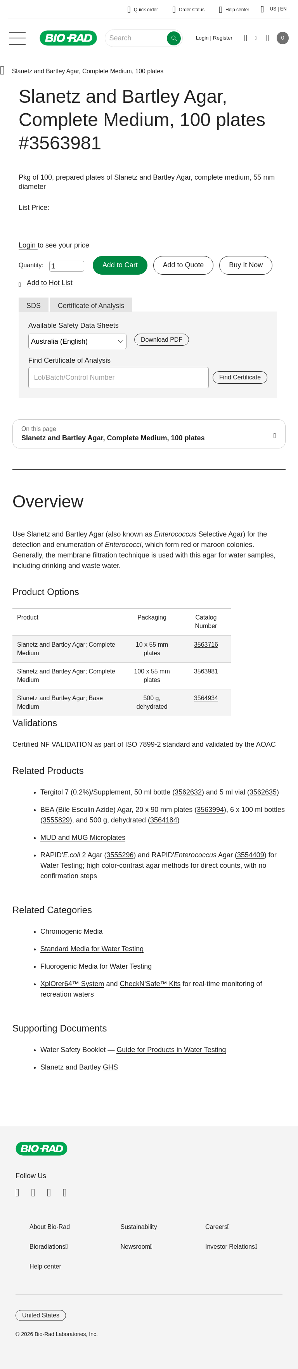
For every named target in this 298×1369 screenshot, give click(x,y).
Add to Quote (183, 265)
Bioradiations (47, 1246)
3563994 (210, 809)
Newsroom (135, 1246)
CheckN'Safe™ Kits (150, 984)
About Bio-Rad (49, 1227)
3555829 (56, 820)
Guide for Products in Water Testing (171, 1050)
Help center (45, 1266)
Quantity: (31, 265)
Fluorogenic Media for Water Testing (96, 966)
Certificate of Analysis (91, 306)
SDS (33, 306)
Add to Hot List (50, 283)
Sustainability (139, 1227)
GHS (110, 1067)
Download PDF (161, 339)
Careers (216, 1227)
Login (28, 245)
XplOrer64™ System (72, 984)
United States (40, 1315)
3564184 (163, 820)
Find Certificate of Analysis (69, 360)
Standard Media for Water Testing (92, 949)
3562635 (263, 792)
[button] (2, 71)
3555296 (120, 855)
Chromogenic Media (71, 931)
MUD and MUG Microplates (83, 837)
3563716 (206, 644)
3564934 (206, 698)
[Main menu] (17, 37)
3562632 (188, 792)
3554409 (250, 855)
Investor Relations (230, 1246)
